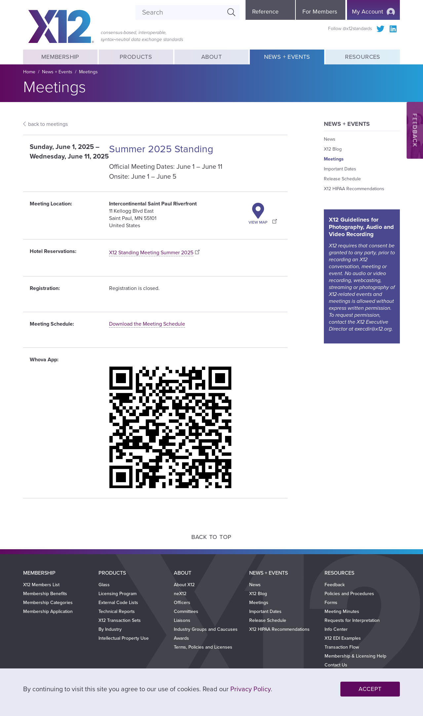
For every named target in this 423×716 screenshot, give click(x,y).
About (211, 56)
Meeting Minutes (342, 611)
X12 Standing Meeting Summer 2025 (151, 252)
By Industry (110, 629)
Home (29, 72)
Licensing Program (117, 593)
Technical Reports (116, 611)
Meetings (88, 72)
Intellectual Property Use (123, 638)
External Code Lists (118, 602)
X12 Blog (333, 149)
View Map (258, 222)
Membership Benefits (45, 593)
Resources (363, 56)
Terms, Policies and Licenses (203, 647)
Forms (331, 602)
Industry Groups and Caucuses (206, 629)
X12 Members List (41, 585)
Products (136, 56)
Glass (104, 585)
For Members (319, 11)
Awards (181, 638)
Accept (370, 689)
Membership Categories (48, 602)
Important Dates (340, 169)
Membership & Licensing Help (355, 656)
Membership (60, 56)
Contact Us (336, 665)
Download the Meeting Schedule (147, 324)
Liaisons (182, 620)
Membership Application (48, 611)
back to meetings (48, 124)
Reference (265, 11)
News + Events (287, 56)
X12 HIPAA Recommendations (354, 189)
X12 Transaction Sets (119, 620)
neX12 (180, 593)
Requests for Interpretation (352, 620)
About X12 (184, 585)
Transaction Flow (342, 647)
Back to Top (211, 537)
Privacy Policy (250, 689)
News (329, 139)
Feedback (335, 585)
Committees (186, 611)
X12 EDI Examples (343, 638)
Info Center (336, 629)
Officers (182, 602)
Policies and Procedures (349, 593)
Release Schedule (342, 179)
